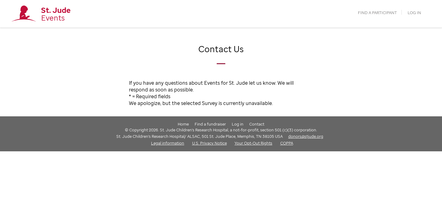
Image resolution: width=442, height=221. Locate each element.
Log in (414, 13)
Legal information (167, 143)
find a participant (377, 13)
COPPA (286, 143)
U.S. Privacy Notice (209, 143)
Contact (256, 124)
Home (183, 124)
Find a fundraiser (210, 124)
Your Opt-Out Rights (253, 143)
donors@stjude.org (305, 136)
